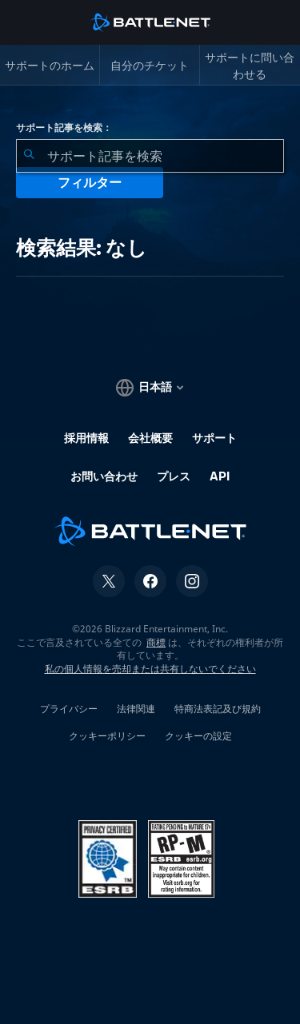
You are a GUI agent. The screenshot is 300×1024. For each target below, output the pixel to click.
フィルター (90, 182)
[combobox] (150, 156)
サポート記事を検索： (64, 127)
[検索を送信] (29, 156)
